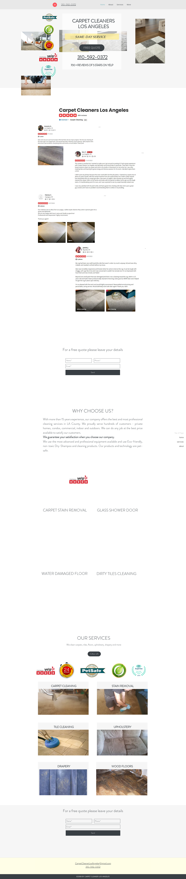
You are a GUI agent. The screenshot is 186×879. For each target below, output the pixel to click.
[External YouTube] (93, 477)
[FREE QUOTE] (91, 47)
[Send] (92, 372)
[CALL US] (94, 654)
